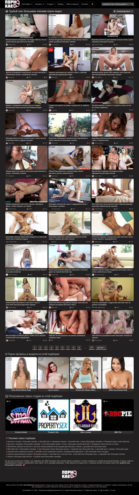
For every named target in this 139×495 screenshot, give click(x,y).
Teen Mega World (98, 307)
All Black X (10, 176)
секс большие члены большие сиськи (53, 449)
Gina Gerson (97, 340)
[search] (132, 4)
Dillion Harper (11, 307)
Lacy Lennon (54, 44)
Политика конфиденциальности (51, 490)
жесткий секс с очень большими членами (85, 441)
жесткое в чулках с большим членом (22, 441)
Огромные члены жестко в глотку (105, 444)
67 (91, 347)
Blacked (52, 242)
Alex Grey (10, 77)
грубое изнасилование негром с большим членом (27, 454)
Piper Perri (10, 110)
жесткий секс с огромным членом (52, 441)
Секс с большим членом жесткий (76, 444)
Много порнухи (73, 4)
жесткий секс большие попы (85, 454)
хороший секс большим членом (112, 454)
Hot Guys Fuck (54, 209)
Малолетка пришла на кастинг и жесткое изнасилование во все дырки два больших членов (44, 446)
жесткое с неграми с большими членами (23, 444)
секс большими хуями (51, 444)
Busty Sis (53, 110)
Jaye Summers (97, 143)
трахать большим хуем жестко (19, 457)
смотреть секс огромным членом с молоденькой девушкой (59, 451)
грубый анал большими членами (47, 457)
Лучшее (85, 4)
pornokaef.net (29, 485)
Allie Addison (97, 77)
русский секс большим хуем (95, 446)
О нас (113, 490)
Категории (26, 4)
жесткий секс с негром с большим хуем (112, 449)
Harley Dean (97, 242)
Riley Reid (53, 77)
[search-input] (118, 4)
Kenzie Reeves (11, 275)
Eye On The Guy (98, 275)
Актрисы (38, 4)
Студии (50, 4)
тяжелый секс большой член (82, 449)
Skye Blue (10, 143)
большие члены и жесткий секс (117, 441)
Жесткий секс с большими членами (21, 449)
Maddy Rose (11, 44)
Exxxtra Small (97, 44)
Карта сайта (104, 490)
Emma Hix (53, 143)
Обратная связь (91, 490)
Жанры (61, 4)
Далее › (101, 347)
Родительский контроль (74, 490)
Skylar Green (11, 209)
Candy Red (53, 275)
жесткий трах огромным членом (20, 451)
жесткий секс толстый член (61, 454)
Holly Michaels (97, 209)
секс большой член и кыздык (96, 451)
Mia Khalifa (10, 340)
